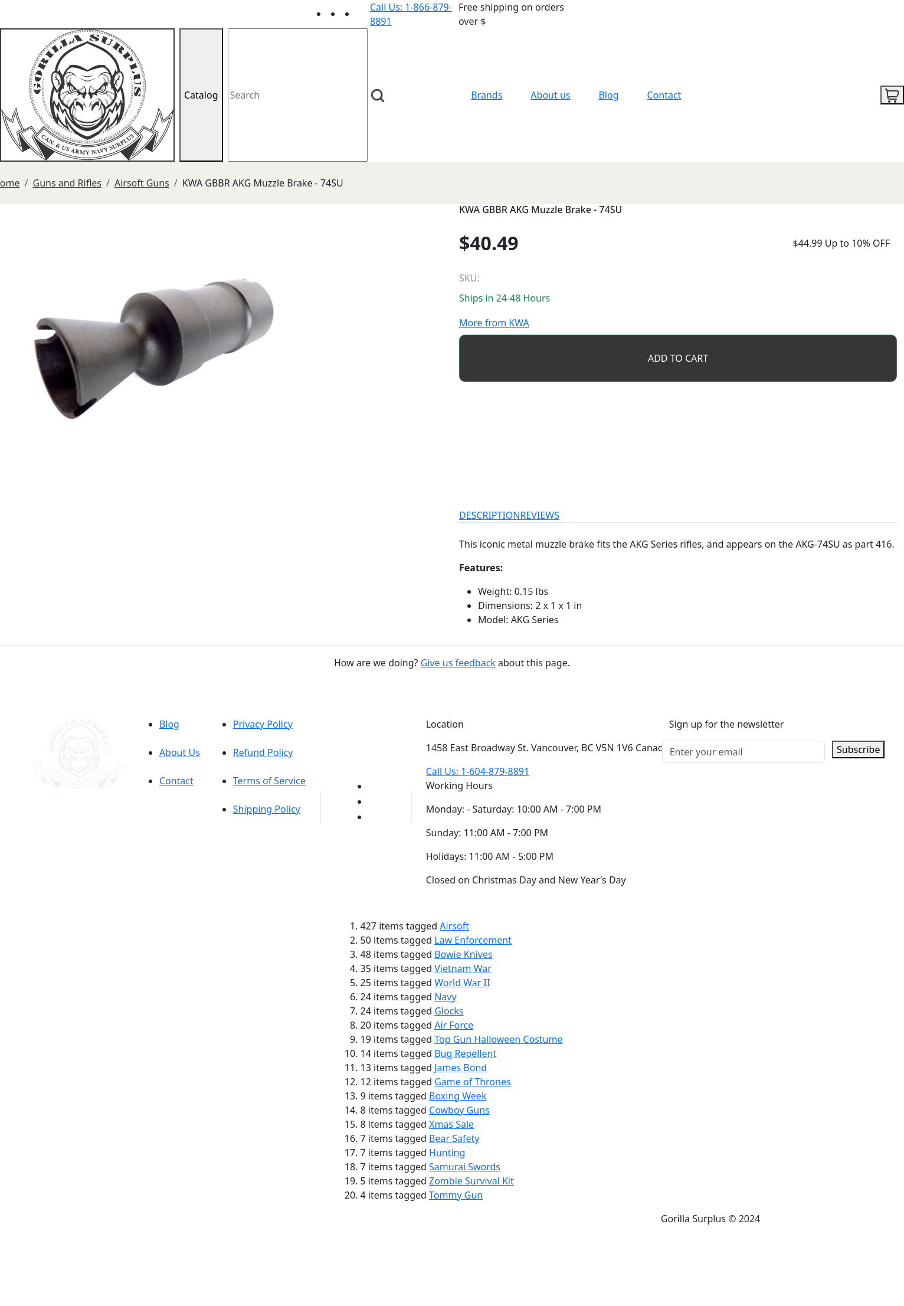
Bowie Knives (463, 954)
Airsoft (454, 925)
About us (550, 95)
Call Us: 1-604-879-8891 (477, 771)
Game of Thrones (472, 1081)
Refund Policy (263, 752)
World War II (462, 982)
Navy (445, 996)
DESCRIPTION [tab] (489, 515)
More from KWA (494, 322)
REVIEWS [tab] (539, 515)
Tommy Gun (456, 1195)
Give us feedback (458, 662)
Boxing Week (457, 1095)
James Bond (460, 1067)
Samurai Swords (464, 1166)
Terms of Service (269, 780)
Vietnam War (463, 968)
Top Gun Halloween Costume (498, 1039)
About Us (179, 752)
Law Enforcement (473, 940)
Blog (608, 95)
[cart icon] (892, 95)
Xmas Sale (451, 1124)
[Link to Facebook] (375, 801)
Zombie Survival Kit (471, 1180)
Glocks (448, 1010)
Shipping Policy (266, 809)
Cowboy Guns (459, 1110)
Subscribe (858, 749)
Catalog (201, 95)
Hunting (447, 1152)
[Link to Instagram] (363, 13)
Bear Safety (454, 1138)
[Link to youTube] (375, 786)
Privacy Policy (263, 724)
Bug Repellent (465, 1053)
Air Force (453, 1025)
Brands (486, 95)
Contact (664, 95)
